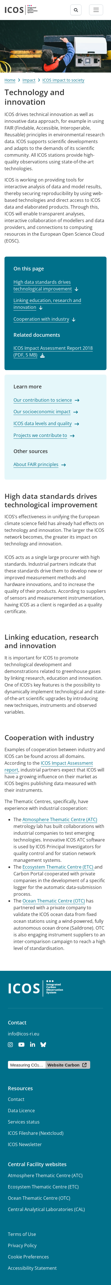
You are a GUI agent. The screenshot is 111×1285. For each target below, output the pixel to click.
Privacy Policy (22, 1245)
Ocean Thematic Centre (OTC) (53, 901)
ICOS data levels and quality (42, 423)
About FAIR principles (35, 464)
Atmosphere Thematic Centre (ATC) (59, 819)
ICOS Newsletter (25, 1144)
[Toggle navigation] (96, 10)
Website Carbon (63, 1065)
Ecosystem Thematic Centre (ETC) (58, 867)
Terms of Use (22, 1234)
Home (9, 80)
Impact (28, 80)
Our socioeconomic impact (42, 411)
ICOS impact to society (63, 80)
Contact (16, 1099)
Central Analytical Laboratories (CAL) (46, 1209)
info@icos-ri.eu (23, 1034)
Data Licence (21, 1110)
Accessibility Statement (32, 1268)
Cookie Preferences (28, 1257)
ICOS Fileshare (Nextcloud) (36, 1133)
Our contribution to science (42, 400)
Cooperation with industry (41, 319)
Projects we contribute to (40, 435)
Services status (24, 1122)
